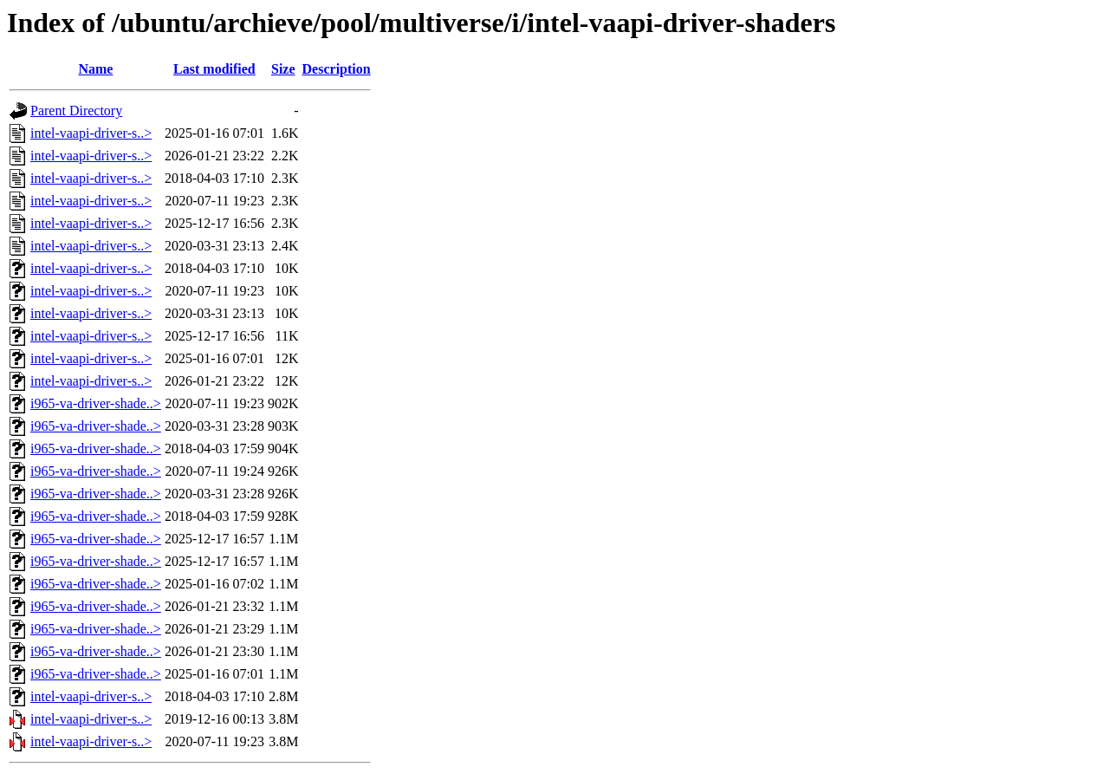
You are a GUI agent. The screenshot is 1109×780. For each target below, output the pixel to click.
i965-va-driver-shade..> (95, 403)
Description (336, 69)
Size (283, 69)
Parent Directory (76, 110)
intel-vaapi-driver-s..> (91, 133)
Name (95, 69)
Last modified (214, 69)
